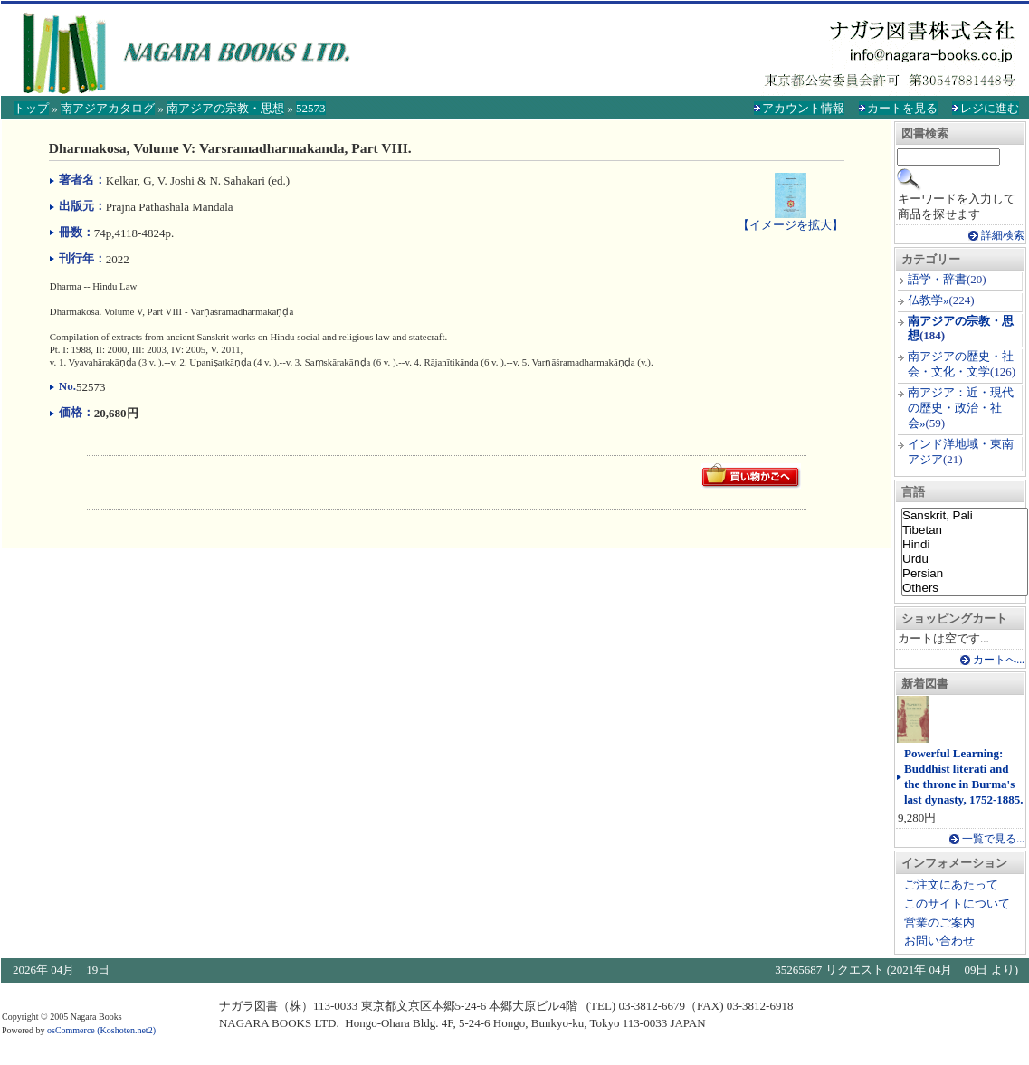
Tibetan (964, 530)
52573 (311, 108)
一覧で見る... (993, 839)
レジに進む (989, 108)
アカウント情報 (803, 108)
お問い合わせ (939, 940)
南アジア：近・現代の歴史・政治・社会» (961, 407)
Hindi (964, 544)
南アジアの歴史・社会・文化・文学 (961, 363)
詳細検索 (1002, 236)
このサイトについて (957, 903)
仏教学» (928, 300)
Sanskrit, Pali (964, 516)
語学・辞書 (937, 279)
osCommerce (71, 1030)
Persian (964, 573)
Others (964, 588)
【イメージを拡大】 (790, 217)
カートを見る (902, 108)
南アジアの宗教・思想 (225, 108)
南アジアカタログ (108, 108)
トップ (31, 108)
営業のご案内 (939, 922)
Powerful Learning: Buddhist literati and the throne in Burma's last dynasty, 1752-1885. (963, 776)
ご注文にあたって (951, 884)
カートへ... (998, 660)
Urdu (964, 559)
